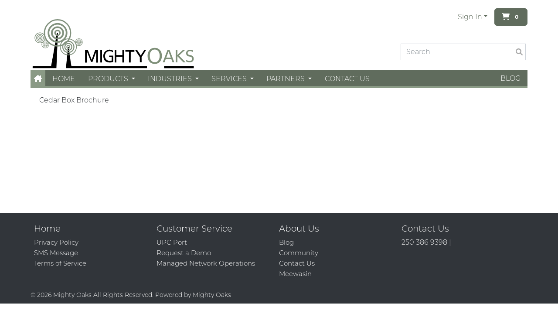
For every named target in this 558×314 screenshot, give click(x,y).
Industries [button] (171, 79)
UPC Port (172, 242)
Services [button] (229, 79)
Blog (510, 78)
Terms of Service (60, 263)
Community (298, 253)
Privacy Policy (56, 242)
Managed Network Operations (206, 263)
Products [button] (109, 79)
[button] (38, 79)
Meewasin (295, 274)
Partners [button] (286, 79)
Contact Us (347, 79)
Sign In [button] (470, 17)
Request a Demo (184, 253)
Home (63, 79)
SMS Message (56, 253)
